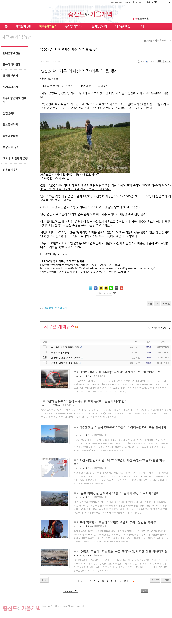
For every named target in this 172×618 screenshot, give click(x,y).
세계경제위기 (10, 87)
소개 (141, 26)
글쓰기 (44, 580)
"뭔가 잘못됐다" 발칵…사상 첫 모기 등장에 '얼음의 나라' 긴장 (87, 401)
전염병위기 (9, 113)
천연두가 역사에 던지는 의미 (65, 347)
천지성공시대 (99, 26)
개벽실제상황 (23, 26)
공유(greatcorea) (103, 293)
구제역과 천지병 (59, 352)
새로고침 (166, 580)
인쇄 (141, 61)
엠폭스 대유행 (11, 169)
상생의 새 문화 (11, 147)
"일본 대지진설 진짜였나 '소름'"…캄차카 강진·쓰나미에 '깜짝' (119, 493)
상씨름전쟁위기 (11, 75)
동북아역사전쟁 (11, 64)
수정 (150, 303)
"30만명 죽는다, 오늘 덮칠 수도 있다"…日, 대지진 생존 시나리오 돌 (123, 551)
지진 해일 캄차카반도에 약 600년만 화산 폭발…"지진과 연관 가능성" (119, 462)
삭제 (157, 303)
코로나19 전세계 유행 (15, 158)
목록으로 (166, 303)
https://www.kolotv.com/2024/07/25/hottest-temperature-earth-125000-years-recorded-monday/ (97, 268)
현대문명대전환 (11, 53)
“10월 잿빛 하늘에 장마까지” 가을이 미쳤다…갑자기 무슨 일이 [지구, (120, 429)
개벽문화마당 (122, 26)
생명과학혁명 (10, 136)
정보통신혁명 (10, 124)
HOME (148, 40)
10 (125, 581)
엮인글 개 (61, 308)
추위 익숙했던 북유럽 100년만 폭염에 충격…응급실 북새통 (117, 522)
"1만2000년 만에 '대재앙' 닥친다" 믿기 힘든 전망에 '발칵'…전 (119, 372)
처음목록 (155, 580)
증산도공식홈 (116, 2)
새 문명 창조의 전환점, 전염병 (66, 357)
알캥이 (135, 352)
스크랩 (150, 61)
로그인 (138, 2)
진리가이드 (135, 347)
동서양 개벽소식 (74, 26)
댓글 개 (48, 308)
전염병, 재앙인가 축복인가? (64, 362)
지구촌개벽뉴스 (48, 26)
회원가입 (128, 2)
